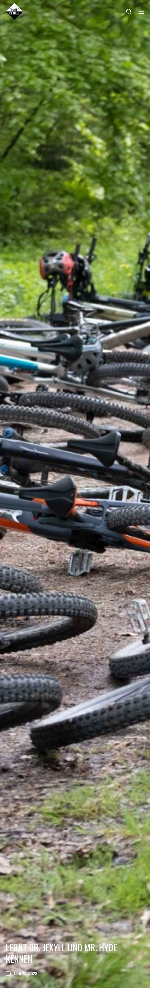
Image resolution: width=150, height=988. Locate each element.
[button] (129, 11)
